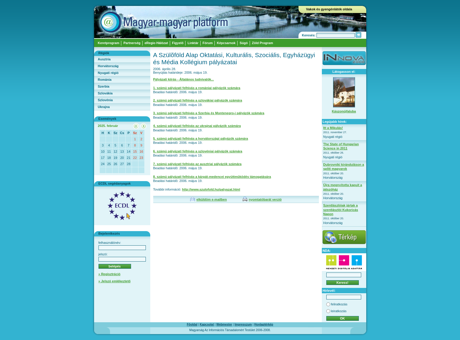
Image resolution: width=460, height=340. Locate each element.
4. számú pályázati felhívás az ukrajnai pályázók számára (197, 126)
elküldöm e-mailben (211, 199)
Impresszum (243, 324)
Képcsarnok (226, 43)
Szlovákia (105, 93)
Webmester (224, 324)
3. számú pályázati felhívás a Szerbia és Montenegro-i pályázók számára (208, 113)
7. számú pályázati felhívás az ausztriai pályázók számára (197, 164)
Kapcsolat (207, 324)
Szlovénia (105, 100)
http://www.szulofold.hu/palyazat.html (211, 189)
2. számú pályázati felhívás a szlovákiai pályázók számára (197, 100)
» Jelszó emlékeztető (115, 281)
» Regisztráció (110, 274)
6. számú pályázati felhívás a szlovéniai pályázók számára (197, 151)
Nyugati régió (108, 73)
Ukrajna (104, 107)
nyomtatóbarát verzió (265, 199)
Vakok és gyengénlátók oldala (329, 9)
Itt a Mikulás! (333, 128)
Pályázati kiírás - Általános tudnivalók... (183, 79)
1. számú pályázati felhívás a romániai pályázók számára (197, 88)
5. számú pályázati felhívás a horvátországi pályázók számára (200, 138)
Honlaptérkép (263, 324)
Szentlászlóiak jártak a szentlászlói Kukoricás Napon (340, 210)
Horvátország (108, 66)
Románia (105, 79)
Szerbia (103, 86)
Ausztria (104, 59)
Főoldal (192, 324)
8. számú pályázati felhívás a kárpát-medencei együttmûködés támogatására (212, 176)
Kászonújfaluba (344, 111)
